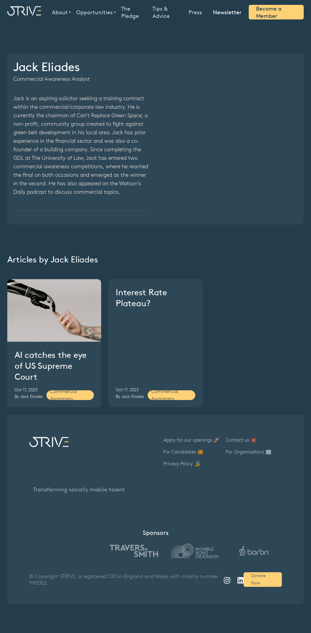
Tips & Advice (161, 12)
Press (195, 12)
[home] (24, 12)
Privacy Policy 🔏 (181, 464)
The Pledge (130, 12)
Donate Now (258, 579)
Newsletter (227, 12)
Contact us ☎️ (241, 440)
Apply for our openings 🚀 (191, 440)
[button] (60, 12)
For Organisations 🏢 (249, 452)
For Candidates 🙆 (183, 452)
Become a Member (269, 12)
